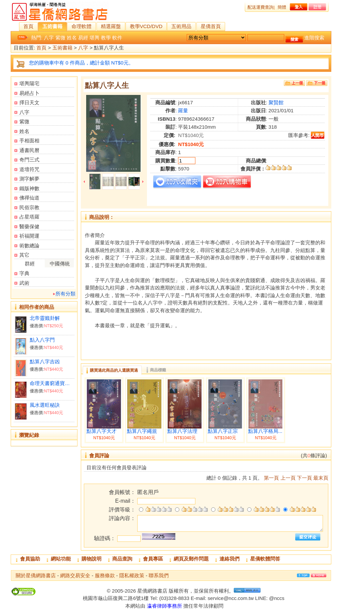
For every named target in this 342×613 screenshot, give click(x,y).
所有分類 (65, 293)
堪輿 (95, 37)
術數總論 (29, 245)
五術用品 (181, 26)
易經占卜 (29, 93)
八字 (49, 37)
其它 (24, 255)
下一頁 (304, 478)
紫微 (60, 37)
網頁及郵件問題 (191, 559)
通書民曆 (29, 150)
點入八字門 (42, 340)
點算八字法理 (182, 431)
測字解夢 (29, 178)
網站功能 (61, 559)
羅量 (183, 110)
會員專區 (153, 559)
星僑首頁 (211, 26)
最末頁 (320, 478)
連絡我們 (229, 559)
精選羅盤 (111, 26)
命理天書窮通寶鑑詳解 (52, 383)
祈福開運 (29, 236)
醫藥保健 (29, 226)
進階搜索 (314, 37)
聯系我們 (159, 575)
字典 (24, 273)
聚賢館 (276, 102)
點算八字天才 (102, 431)
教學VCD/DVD (146, 26)
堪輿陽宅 (29, 83)
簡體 (282, 7)
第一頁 (271, 478)
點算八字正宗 (223, 431)
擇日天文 (29, 102)
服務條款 (105, 575)
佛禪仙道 (29, 198)
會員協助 (30, 559)
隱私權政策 (131, 575)
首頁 (28, 26)
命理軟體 (81, 26)
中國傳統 (60, 263)
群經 (30, 263)
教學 (106, 37)
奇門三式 (29, 159)
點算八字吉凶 (45, 361)
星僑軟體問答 (265, 559)
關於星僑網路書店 (36, 575)
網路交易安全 (75, 575)
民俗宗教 (29, 207)
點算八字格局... (265, 431)
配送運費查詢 (260, 7)
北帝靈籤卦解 (45, 318)
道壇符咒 (29, 169)
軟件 (117, 37)
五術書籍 (52, 26)
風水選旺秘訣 (45, 405)
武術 (24, 283)
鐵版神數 (29, 188)
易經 (83, 37)
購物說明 (91, 559)
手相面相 (29, 140)
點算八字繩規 (142, 431)
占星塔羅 (29, 217)
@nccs (276, 598)
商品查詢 (122, 559)
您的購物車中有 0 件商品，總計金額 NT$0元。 (81, 63)
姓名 (72, 37)
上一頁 (288, 478)
